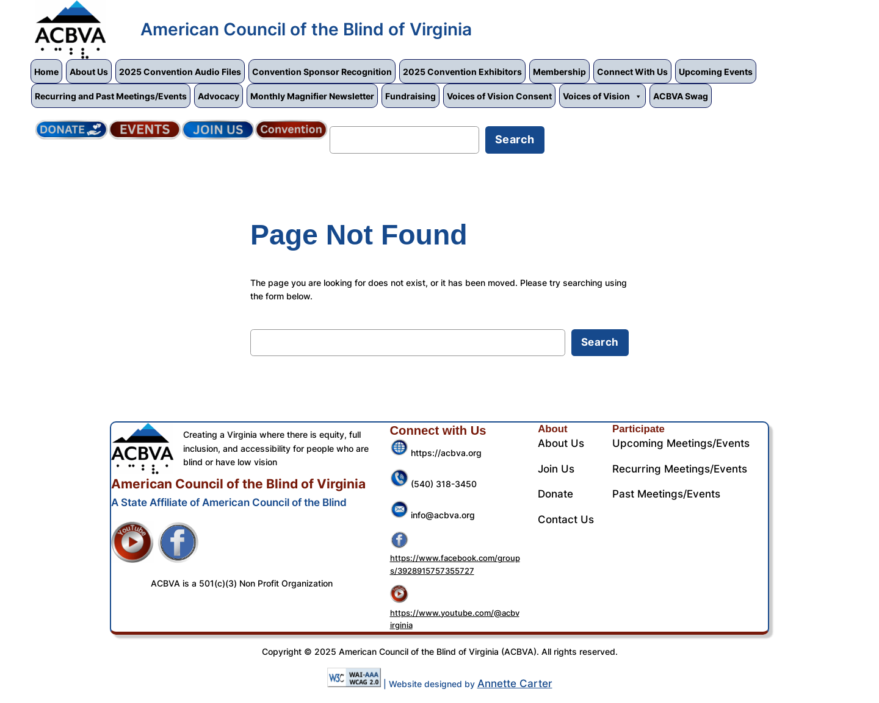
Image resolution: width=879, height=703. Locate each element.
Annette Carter (514, 683)
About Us (89, 71)
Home (46, 71)
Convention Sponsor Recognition (322, 71)
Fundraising (410, 96)
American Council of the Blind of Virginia (306, 29)
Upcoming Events (716, 71)
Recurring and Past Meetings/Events (111, 96)
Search (349, 118)
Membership (559, 71)
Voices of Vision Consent (499, 96)
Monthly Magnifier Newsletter (312, 96)
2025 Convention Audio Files (180, 71)
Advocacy (218, 96)
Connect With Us (632, 71)
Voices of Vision (602, 96)
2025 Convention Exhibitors (462, 71)
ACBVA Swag (680, 96)
